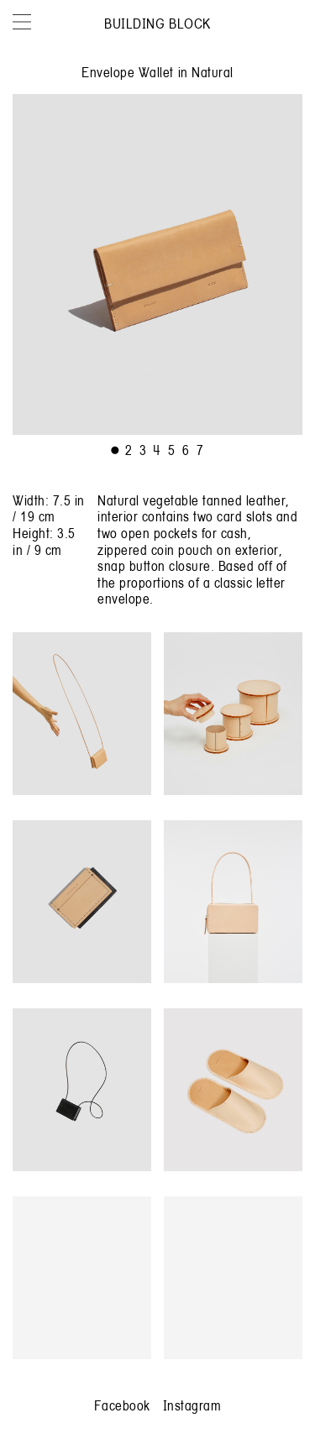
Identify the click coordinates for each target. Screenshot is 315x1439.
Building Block (157, 23)
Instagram (192, 1405)
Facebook (122, 1405)
